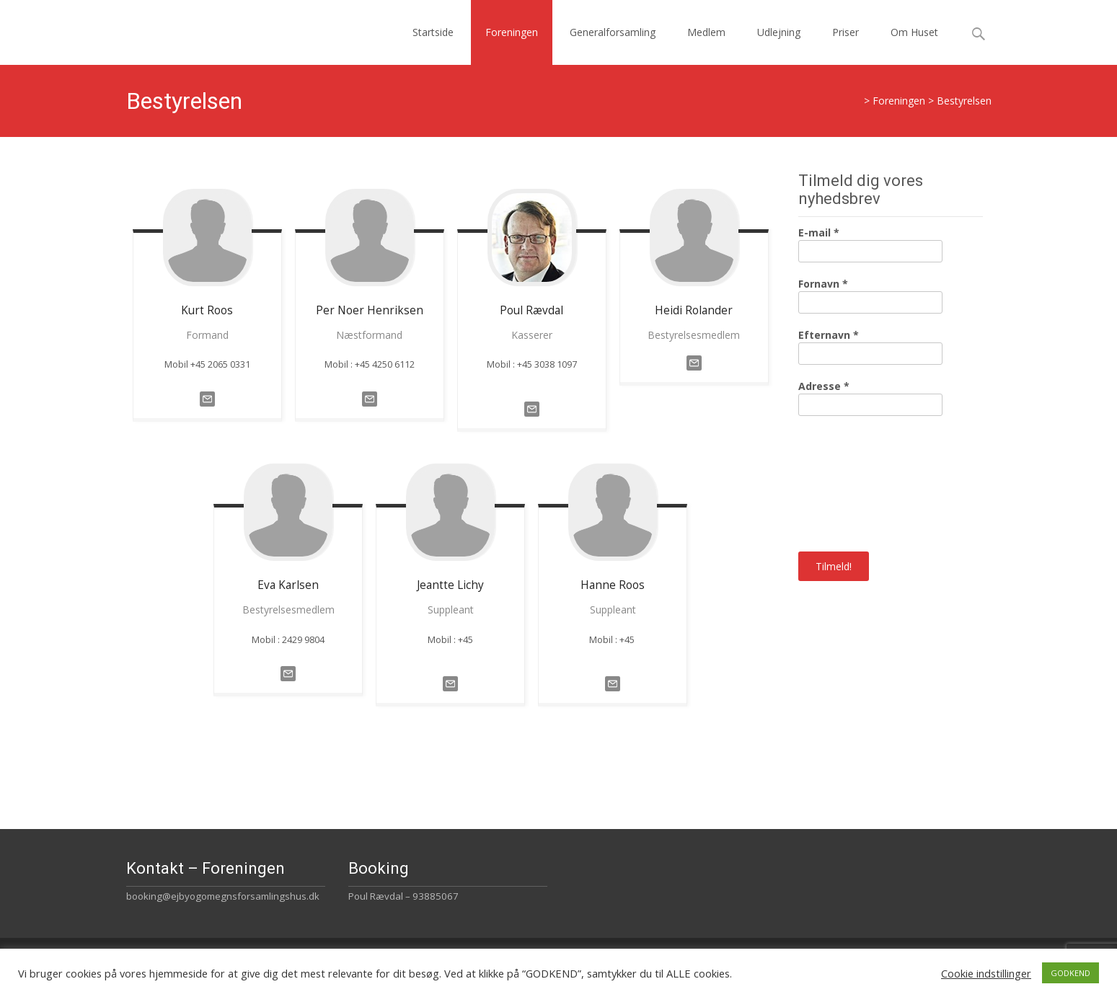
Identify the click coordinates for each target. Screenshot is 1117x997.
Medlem (706, 32)
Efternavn (828, 335)
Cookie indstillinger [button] (986, 973)
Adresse (823, 386)
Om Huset (914, 32)
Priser (845, 32)
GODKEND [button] (1070, 972)
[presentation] (857, 482)
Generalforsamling (612, 32)
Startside (433, 32)
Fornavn (823, 284)
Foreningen (511, 32)
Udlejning (778, 32)
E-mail (818, 232)
